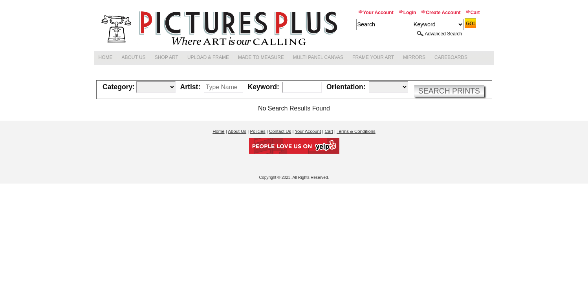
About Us (134, 57)
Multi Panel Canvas (318, 57)
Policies (257, 131)
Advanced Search (443, 34)
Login (409, 12)
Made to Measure (261, 57)
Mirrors (414, 57)
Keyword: (263, 87)
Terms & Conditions (356, 131)
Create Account (443, 12)
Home (106, 57)
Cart (475, 12)
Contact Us (280, 131)
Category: (119, 87)
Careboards (450, 57)
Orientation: (346, 87)
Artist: (190, 87)
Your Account (378, 12)
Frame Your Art (373, 57)
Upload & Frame (208, 57)
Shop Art (166, 57)
